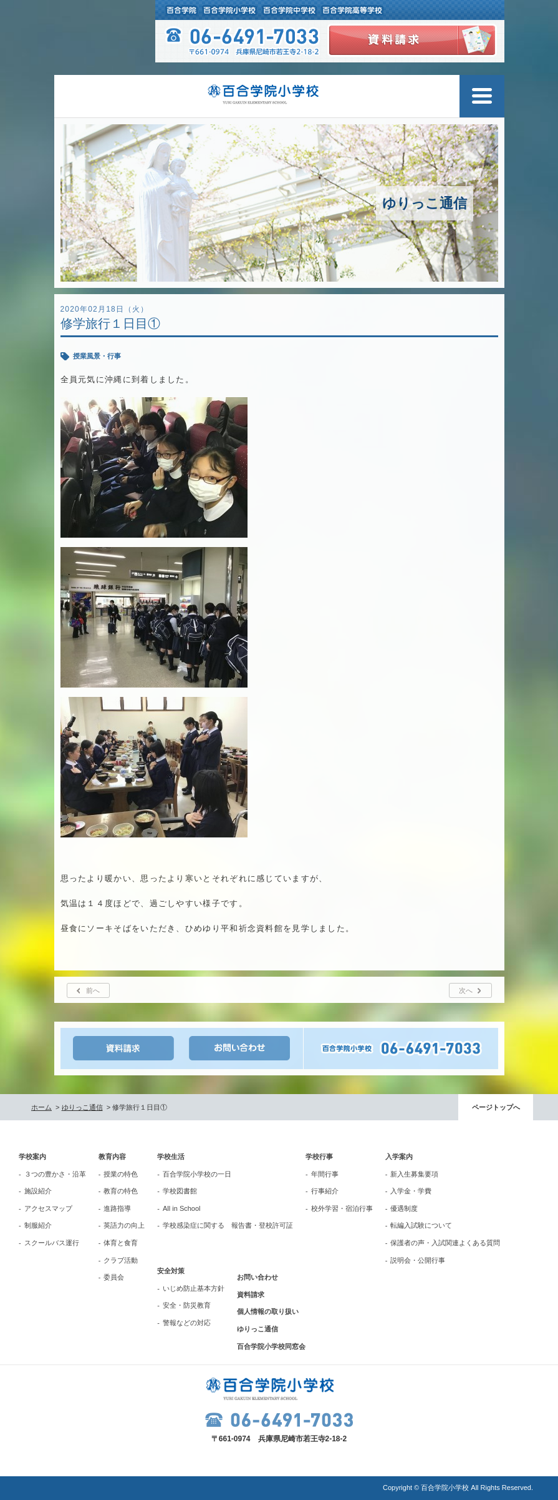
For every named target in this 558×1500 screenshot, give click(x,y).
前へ (93, 990)
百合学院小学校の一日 (197, 1174)
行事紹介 (325, 1191)
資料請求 (250, 1294)
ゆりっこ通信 (82, 1107)
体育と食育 (120, 1242)
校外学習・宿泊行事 (342, 1208)
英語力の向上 (124, 1225)
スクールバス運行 (51, 1242)
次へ (466, 990)
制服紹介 (38, 1225)
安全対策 (171, 1271)
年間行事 (325, 1174)
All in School (182, 1208)
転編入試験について (421, 1225)
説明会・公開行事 (417, 1260)
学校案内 (32, 1156)
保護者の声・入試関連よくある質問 (445, 1242)
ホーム (41, 1107)
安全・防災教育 (187, 1305)
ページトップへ (496, 1107)
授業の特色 (120, 1174)
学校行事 (319, 1156)
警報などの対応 (187, 1322)
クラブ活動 (120, 1260)
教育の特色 (120, 1191)
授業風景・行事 (97, 356)
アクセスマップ (48, 1208)
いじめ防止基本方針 (193, 1288)
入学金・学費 (410, 1191)
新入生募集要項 (414, 1174)
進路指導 (117, 1208)
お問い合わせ (257, 1277)
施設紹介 (38, 1191)
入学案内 (399, 1156)
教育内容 (112, 1156)
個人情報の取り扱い (268, 1311)
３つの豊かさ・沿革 (55, 1174)
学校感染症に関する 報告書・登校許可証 (228, 1225)
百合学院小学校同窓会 (271, 1346)
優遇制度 (404, 1208)
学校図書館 (180, 1191)
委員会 (113, 1277)
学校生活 (171, 1156)
